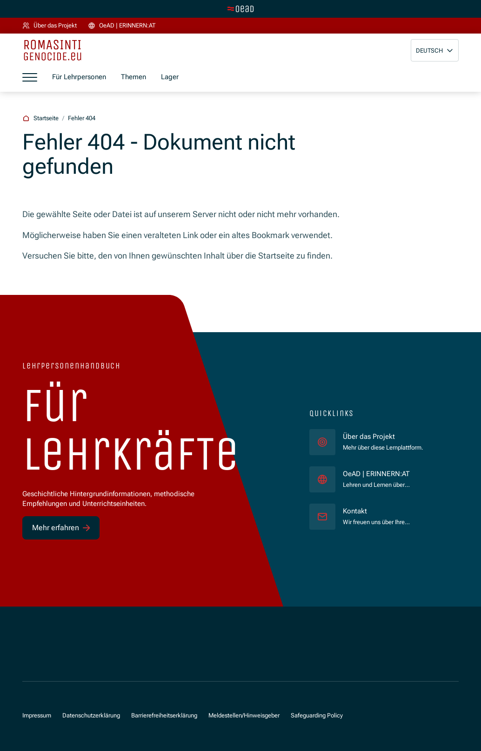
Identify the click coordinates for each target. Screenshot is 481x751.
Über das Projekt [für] (369, 436)
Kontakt (355, 511)
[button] (435, 50)
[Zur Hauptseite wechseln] (240, 9)
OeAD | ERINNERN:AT (393, 473)
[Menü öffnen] (29, 76)
